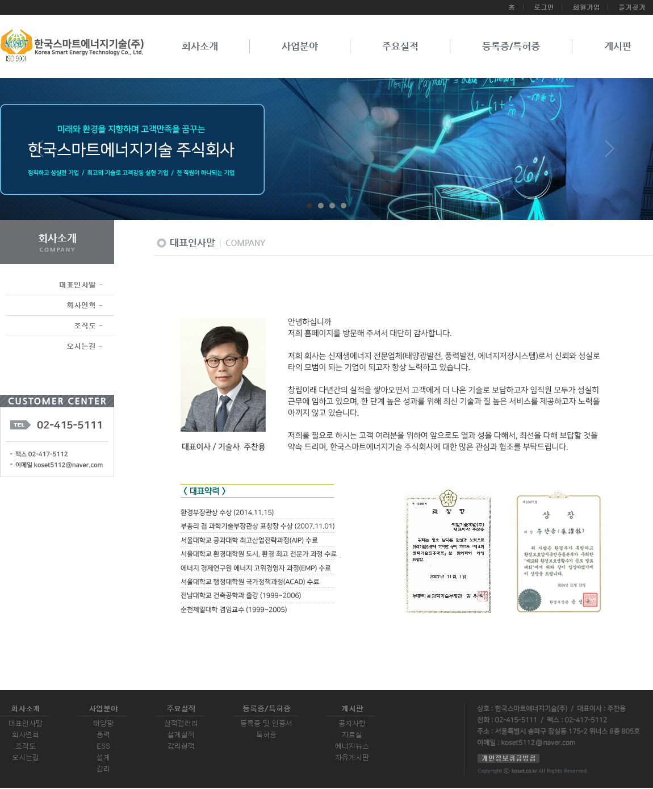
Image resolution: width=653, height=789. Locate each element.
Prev (43, 153)
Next (610, 153)
